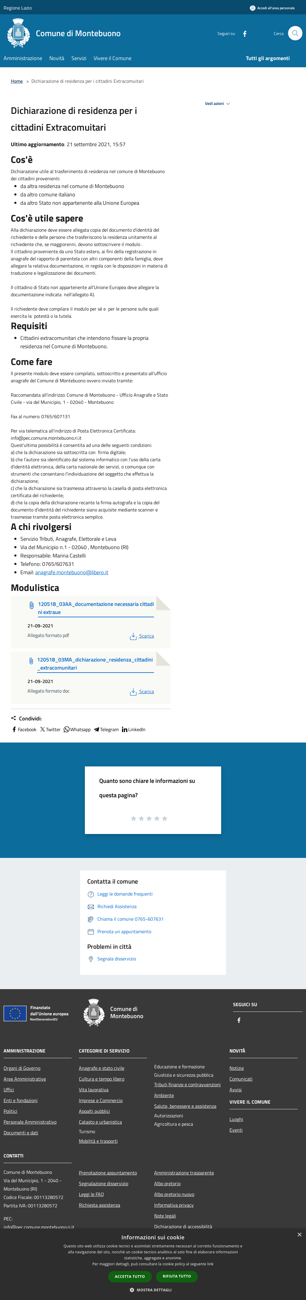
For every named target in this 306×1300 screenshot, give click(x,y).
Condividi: (26, 718)
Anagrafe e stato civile (101, 1068)
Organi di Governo (22, 1068)
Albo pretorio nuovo (174, 1194)
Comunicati (241, 1078)
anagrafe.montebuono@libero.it (71, 572)
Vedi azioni (218, 103)
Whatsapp (77, 729)
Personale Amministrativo (30, 1121)
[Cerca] (295, 33)
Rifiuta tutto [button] (177, 1276)
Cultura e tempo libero (101, 1078)
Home (17, 81)
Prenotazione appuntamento (108, 1172)
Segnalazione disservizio (103, 1183)
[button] (153, 1290)
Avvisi (236, 1089)
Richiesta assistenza (99, 1205)
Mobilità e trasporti (98, 1141)
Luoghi (236, 1119)
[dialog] (153, 1264)
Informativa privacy (174, 1205)
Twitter (50, 729)
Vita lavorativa (93, 1089)
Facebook (23, 729)
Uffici (9, 1089)
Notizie (237, 1068)
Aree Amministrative (25, 1078)
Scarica (141, 635)
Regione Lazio (18, 7)
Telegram (106, 729)
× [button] (299, 1235)
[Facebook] (242, 33)
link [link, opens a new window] (210, 1264)
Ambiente (164, 1095)
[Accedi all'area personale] (272, 8)
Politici (10, 1111)
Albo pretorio (167, 1183)
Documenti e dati (21, 1132)
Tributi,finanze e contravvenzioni (187, 1084)
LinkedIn (133, 729)
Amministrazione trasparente (184, 1172)
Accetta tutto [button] (130, 1276)
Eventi (236, 1130)
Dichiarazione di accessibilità (183, 1226)
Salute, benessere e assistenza (185, 1106)
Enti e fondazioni (21, 1100)
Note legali (165, 1215)
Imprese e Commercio (101, 1100)
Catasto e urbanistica (100, 1121)
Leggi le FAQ (91, 1194)
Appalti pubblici (94, 1111)
